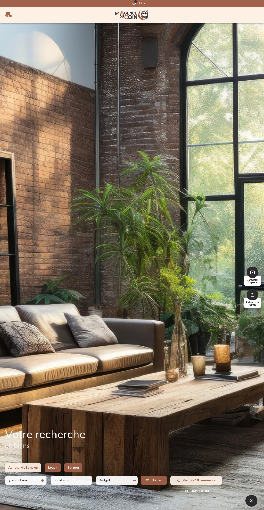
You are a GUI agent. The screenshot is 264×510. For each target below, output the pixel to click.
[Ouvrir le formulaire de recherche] (154, 485)
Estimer (73, 472)
